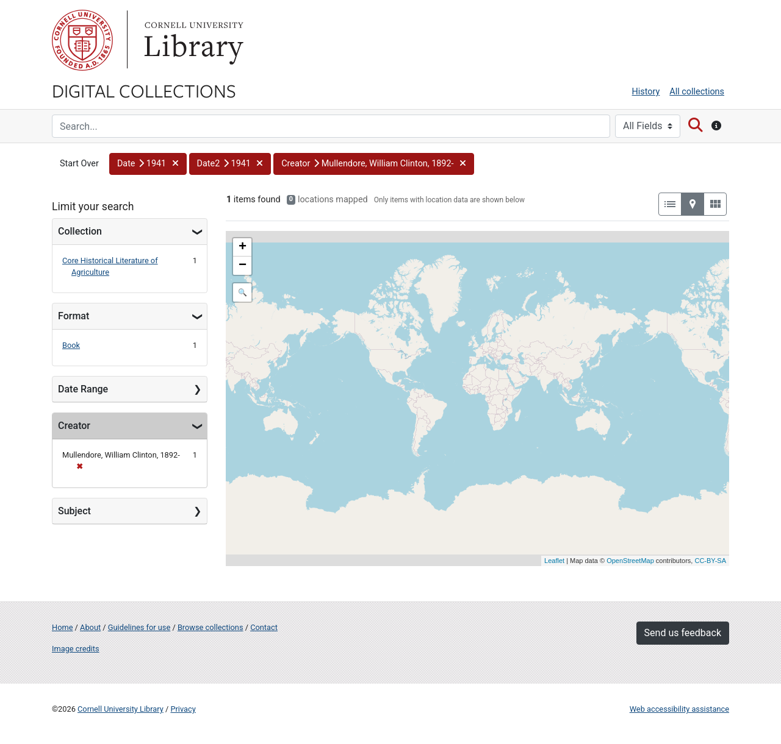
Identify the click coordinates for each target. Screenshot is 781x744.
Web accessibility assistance (679, 709)
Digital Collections (144, 90)
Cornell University (82, 40)
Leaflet (554, 560)
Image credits (75, 648)
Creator (74, 425)
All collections (696, 92)
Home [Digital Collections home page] (62, 627)
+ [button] (243, 247)
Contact (264, 627)
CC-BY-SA (710, 560)
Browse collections (210, 627)
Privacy (182, 709)
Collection (80, 231)
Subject (74, 511)
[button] (148, 164)
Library (192, 40)
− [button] (243, 266)
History (646, 92)
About (90, 627)
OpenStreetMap (630, 560)
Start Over (79, 163)
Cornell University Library (120, 709)
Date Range (83, 389)
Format (73, 316)
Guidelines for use (139, 627)
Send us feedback (682, 633)
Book (71, 345)
